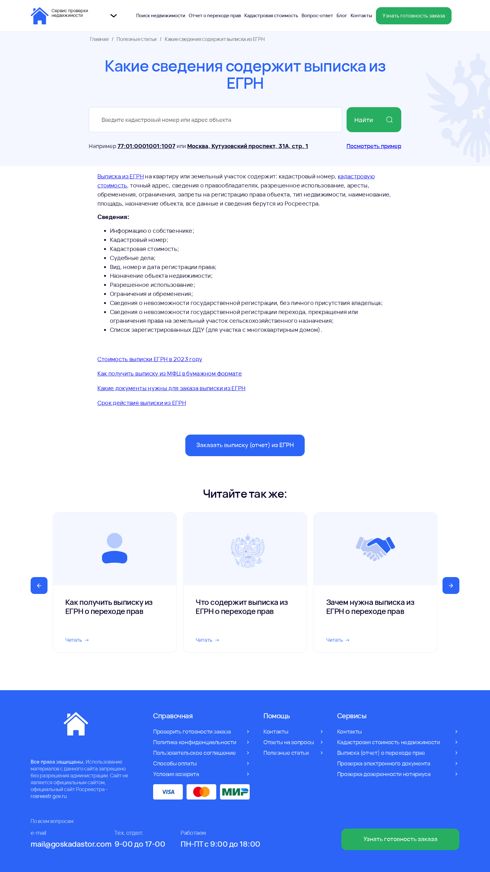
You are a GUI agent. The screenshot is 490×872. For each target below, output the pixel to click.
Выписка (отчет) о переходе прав (381, 752)
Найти (373, 120)
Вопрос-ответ (317, 15)
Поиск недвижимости (160, 15)
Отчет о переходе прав (215, 15)
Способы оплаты (175, 763)
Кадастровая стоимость (271, 15)
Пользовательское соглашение (194, 752)
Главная (99, 39)
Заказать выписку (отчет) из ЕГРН (245, 445)
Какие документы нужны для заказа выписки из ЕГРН (172, 388)
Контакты (361, 15)
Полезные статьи (137, 39)
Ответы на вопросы (288, 742)
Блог (342, 15)
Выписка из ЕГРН (121, 176)
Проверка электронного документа (383, 763)
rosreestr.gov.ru (49, 796)
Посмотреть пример (374, 146)
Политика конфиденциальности (194, 742)
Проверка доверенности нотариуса (384, 773)
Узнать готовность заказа (413, 15)
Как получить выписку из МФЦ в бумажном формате (170, 373)
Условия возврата (176, 773)
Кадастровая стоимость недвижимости (388, 742)
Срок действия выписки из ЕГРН (142, 402)
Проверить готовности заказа (192, 731)
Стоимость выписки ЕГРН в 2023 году (150, 359)
